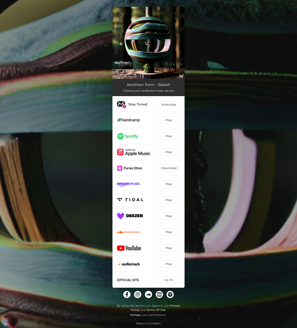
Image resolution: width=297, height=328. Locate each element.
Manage (135, 315)
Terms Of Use (156, 310)
